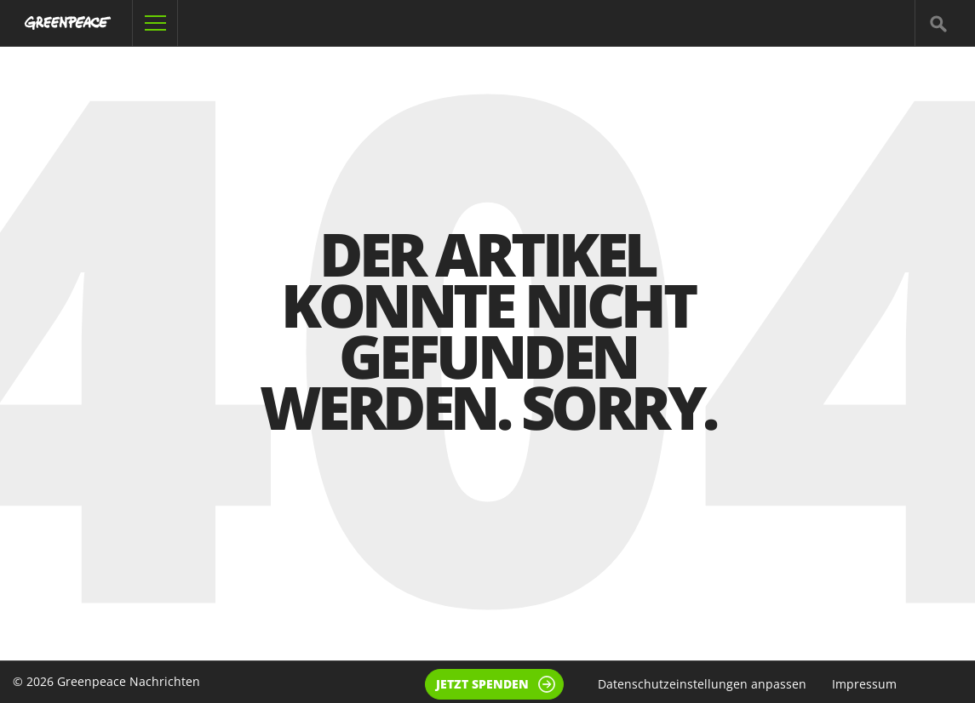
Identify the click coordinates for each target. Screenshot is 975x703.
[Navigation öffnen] (155, 23)
